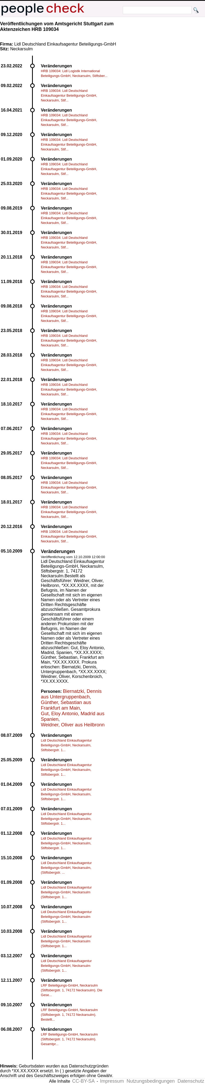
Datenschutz (191, 1081)
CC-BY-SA (83, 1081)
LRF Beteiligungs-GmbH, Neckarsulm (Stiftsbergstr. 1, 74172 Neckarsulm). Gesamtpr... (69, 1039)
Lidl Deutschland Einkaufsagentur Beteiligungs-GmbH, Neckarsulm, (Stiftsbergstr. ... (66, 867)
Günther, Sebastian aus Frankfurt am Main (66, 705)
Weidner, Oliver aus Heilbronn (73, 724)
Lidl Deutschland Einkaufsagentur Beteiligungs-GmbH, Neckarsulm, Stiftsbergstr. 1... (66, 745)
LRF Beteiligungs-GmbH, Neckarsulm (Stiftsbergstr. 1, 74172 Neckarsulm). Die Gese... (71, 990)
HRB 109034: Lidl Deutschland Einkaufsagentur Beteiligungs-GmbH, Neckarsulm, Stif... (69, 95)
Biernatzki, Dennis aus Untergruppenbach (71, 694)
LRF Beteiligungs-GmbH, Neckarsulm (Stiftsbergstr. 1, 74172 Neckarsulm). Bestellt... (69, 1014)
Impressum (112, 1081)
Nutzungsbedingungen (151, 1081)
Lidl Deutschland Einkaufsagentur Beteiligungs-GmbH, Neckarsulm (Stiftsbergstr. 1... (66, 892)
